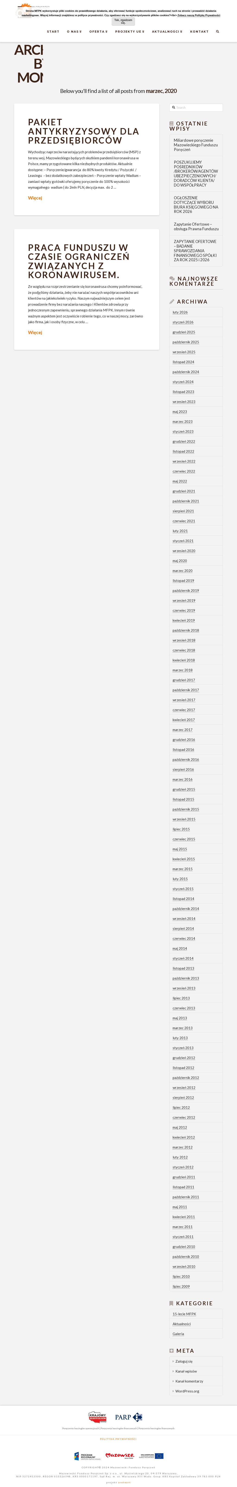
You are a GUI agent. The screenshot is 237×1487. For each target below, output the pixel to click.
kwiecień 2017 (184, 720)
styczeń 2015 (183, 889)
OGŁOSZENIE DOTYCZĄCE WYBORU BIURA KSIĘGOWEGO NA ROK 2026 (196, 205)
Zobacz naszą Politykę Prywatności (199, 15)
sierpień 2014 (183, 928)
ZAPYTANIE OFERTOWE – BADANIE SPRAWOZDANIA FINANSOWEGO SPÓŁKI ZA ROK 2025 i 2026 (195, 251)
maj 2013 (180, 1018)
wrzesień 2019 (184, 600)
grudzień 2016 (184, 739)
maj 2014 (180, 948)
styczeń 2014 (183, 958)
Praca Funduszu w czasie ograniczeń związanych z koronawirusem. (79, 261)
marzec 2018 (183, 670)
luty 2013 (180, 1038)
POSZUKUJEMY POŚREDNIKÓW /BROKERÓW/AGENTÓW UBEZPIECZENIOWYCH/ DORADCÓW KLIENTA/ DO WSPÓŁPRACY (196, 173)
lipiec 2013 (181, 998)
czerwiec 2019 (184, 610)
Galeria (178, 1334)
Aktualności (182, 1324)
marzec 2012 (183, 1147)
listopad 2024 (183, 362)
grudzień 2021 (184, 491)
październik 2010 (186, 1256)
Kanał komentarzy (189, 1381)
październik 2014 (186, 908)
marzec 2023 (183, 421)
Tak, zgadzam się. (123, 21)
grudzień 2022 (184, 441)
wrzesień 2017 (184, 700)
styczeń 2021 (183, 541)
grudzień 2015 (184, 789)
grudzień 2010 (184, 1246)
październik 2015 (186, 809)
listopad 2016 (183, 749)
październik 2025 (186, 342)
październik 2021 (186, 501)
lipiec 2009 (181, 1286)
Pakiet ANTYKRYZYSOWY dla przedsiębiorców (84, 131)
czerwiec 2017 (184, 710)
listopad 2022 (183, 451)
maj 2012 (180, 1127)
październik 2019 (186, 590)
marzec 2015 (183, 869)
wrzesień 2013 (184, 988)
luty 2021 (180, 531)
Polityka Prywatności (118, 1439)
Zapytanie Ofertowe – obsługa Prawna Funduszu (196, 226)
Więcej (35, 197)
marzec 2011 (183, 1227)
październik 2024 (186, 372)
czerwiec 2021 (184, 521)
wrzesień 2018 (184, 640)
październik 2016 (186, 759)
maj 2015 (180, 849)
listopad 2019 (183, 580)
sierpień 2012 (183, 1097)
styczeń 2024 (183, 382)
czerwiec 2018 (184, 650)
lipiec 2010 (181, 1276)
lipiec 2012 (181, 1107)
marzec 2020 (183, 570)
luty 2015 (180, 879)
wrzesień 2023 (184, 401)
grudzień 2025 (184, 332)
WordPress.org (187, 1391)
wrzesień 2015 (184, 819)
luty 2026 (180, 312)
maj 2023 (180, 411)
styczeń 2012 (183, 1167)
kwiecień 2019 (184, 620)
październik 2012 (186, 1077)
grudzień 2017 (184, 680)
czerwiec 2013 (184, 1008)
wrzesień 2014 (184, 918)
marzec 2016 (183, 779)
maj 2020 (180, 561)
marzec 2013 (183, 1028)
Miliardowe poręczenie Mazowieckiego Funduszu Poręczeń (196, 145)
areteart (124, 1482)
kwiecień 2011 (184, 1217)
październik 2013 (186, 978)
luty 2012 (180, 1157)
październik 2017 (186, 690)
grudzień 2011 (184, 1177)
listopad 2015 (183, 799)
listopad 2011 (183, 1187)
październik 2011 (186, 1197)
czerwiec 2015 (184, 839)
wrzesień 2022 (184, 461)
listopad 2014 (183, 899)
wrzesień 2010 (184, 1266)
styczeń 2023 (183, 431)
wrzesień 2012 (184, 1087)
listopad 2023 (183, 392)
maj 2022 (180, 481)
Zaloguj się (184, 1361)
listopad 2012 (183, 1068)
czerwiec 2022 (184, 471)
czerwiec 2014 (184, 938)
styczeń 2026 (183, 322)
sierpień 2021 (183, 511)
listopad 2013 (183, 968)
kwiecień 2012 (184, 1137)
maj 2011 (180, 1207)
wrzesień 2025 (184, 352)
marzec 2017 (183, 730)
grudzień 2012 (184, 1058)
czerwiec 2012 (184, 1117)
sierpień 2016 (183, 769)
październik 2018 (186, 630)
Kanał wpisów (186, 1371)
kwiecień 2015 (184, 859)
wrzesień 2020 (184, 551)
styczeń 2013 (183, 1048)
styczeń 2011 (183, 1237)
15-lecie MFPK (184, 1314)
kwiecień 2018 (184, 660)
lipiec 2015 (181, 829)
